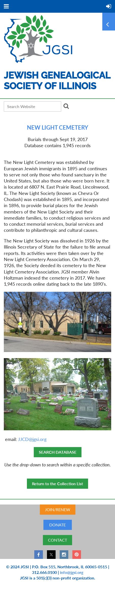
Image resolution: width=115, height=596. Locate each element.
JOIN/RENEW (57, 509)
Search (66, 106)
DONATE (57, 524)
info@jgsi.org (71, 572)
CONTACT (57, 540)
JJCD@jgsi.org (32, 439)
